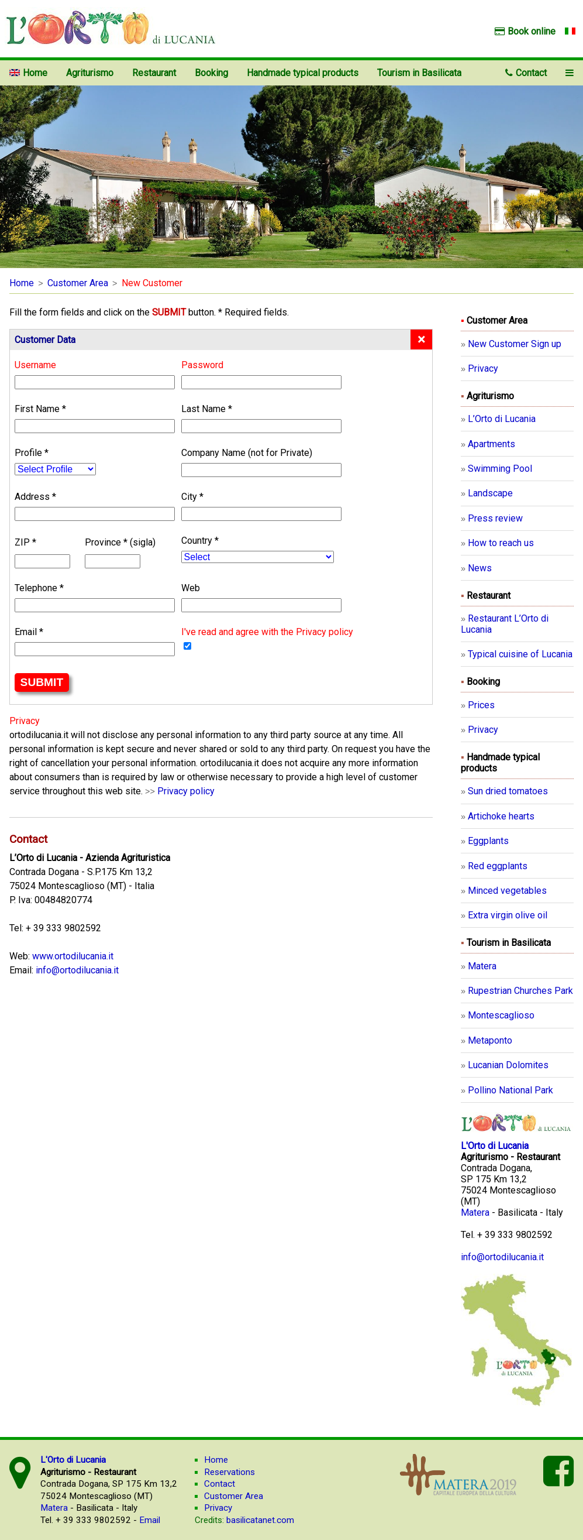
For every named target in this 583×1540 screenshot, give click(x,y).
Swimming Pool (500, 468)
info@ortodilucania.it (77, 970)
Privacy (483, 368)
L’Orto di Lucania (502, 418)
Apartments (491, 444)
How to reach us (501, 542)
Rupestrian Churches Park (520, 990)
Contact (526, 72)
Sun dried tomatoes (508, 791)
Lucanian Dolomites (508, 1065)
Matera (482, 966)
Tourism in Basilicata (419, 72)
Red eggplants (497, 866)
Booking (211, 72)
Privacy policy (186, 791)
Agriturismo (89, 72)
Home (21, 283)
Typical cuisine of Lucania (520, 654)
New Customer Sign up (514, 343)
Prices (481, 705)
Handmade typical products (302, 72)
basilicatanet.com (244, 1520)
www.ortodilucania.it (72, 956)
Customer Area (77, 283)
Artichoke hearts (501, 816)
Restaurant (154, 72)
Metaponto (490, 1040)
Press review (495, 518)
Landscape (490, 493)
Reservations (229, 1472)
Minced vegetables (507, 890)
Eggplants (488, 840)
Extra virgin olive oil (507, 915)
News (480, 568)
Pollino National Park (510, 1090)
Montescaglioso (501, 1015)
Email (149, 1520)
